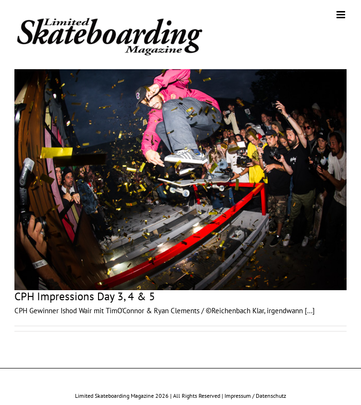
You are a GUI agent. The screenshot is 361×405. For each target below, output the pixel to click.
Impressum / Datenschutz (255, 395)
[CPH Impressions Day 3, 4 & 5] (180, 179)
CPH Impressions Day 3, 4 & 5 (84, 296)
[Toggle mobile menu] (341, 15)
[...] (310, 310)
